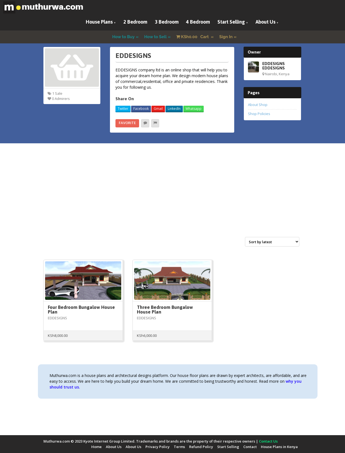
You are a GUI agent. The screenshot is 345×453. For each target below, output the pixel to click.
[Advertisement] (172, 196)
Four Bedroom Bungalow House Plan (81, 309)
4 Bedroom (198, 22)
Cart (193, 36)
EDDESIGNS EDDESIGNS (273, 65)
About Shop (257, 104)
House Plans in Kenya (279, 446)
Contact (250, 446)
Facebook (141, 108)
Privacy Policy (157, 446)
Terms (179, 446)
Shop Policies (259, 113)
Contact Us (268, 441)
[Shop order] (272, 242)
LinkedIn (174, 108)
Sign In (226, 36)
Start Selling (231, 22)
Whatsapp (194, 108)
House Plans (99, 22)
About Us (265, 22)
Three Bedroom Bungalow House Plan (165, 309)
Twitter (123, 108)
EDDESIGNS (57, 317)
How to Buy (123, 36)
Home (96, 446)
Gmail (158, 108)
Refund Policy (201, 446)
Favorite (127, 122)
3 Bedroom (167, 22)
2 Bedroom (135, 22)
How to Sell (155, 36)
